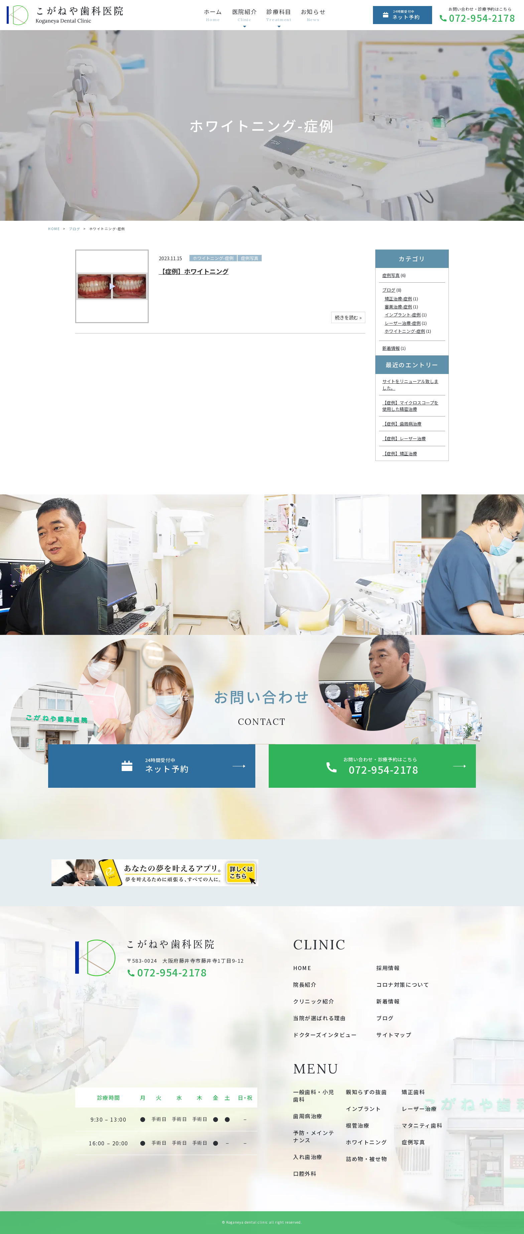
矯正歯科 (413, 1092)
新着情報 (391, 348)
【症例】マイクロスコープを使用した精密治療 (410, 405)
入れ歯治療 (307, 1157)
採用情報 (388, 968)
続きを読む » (348, 317)
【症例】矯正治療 (399, 453)
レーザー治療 (419, 1109)
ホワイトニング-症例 (213, 258)
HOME (54, 228)
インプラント (363, 1109)
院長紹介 (304, 984)
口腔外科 (304, 1173)
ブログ (75, 228)
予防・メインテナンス (313, 1136)
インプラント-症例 (403, 314)
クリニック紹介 (313, 1001)
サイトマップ (394, 1035)
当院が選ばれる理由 (319, 1018)
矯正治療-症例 (398, 298)
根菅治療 (357, 1125)
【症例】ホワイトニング (194, 271)
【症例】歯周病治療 (401, 423)
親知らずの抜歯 (366, 1092)
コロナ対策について (402, 984)
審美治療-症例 (398, 306)
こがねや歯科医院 (170, 943)
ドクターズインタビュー (325, 1035)
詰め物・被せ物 (366, 1159)
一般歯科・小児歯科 (313, 1095)
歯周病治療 (307, 1116)
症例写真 (249, 258)
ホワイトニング (366, 1142)
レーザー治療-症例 (403, 323)
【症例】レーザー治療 (404, 438)
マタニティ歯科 (422, 1125)
